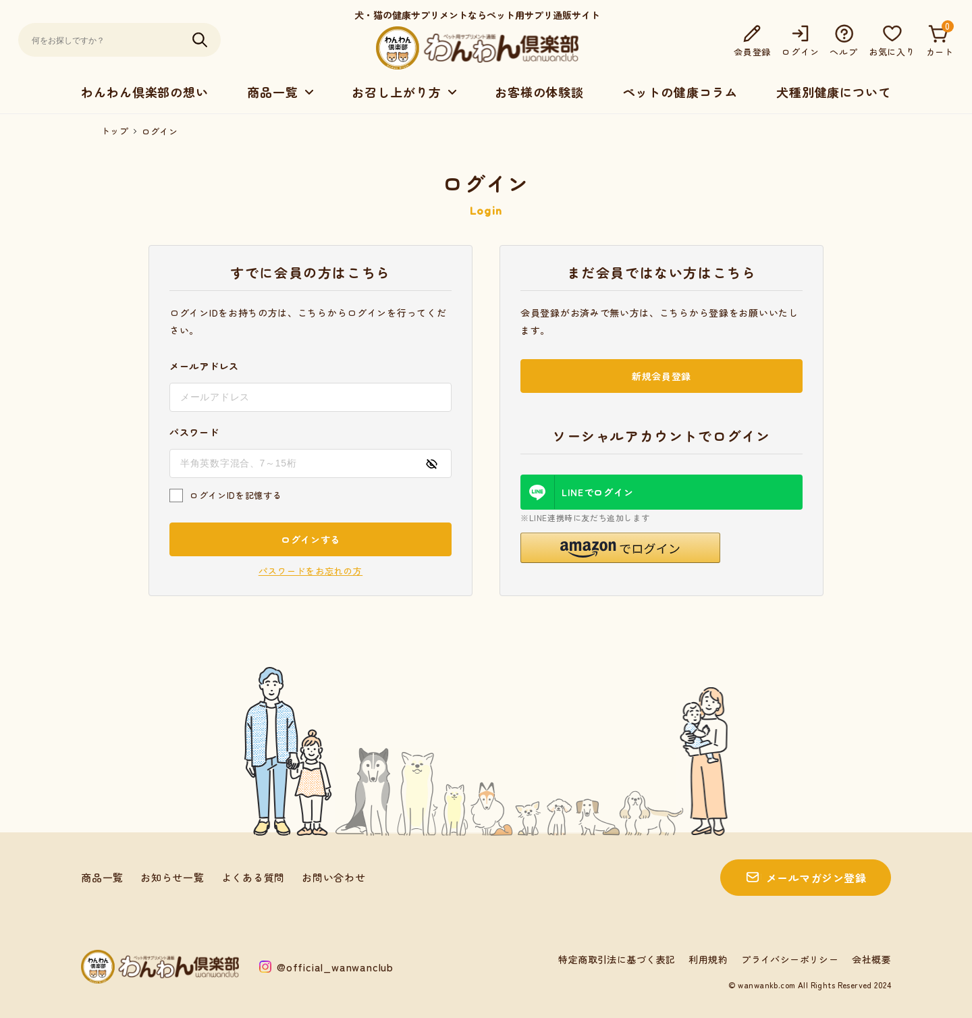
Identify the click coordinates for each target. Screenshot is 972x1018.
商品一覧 (102, 877)
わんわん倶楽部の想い (145, 92)
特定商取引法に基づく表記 (616, 959)
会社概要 (871, 959)
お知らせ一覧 (172, 877)
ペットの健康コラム (679, 92)
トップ (114, 131)
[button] (620, 548)
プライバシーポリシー (789, 959)
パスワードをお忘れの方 (310, 570)
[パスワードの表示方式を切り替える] (431, 463)
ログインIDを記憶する (235, 495)
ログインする (310, 539)
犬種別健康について (833, 92)
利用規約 (708, 959)
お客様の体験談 (539, 92)
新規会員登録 (661, 376)
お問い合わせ (334, 877)
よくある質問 (253, 877)
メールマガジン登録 (816, 877)
